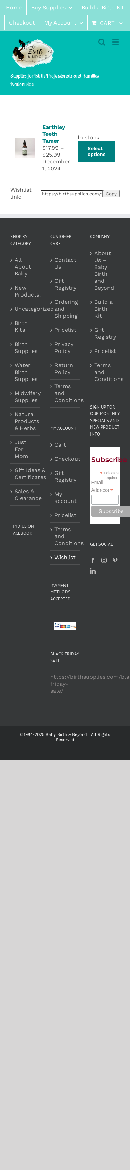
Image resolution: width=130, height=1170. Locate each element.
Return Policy (63, 368)
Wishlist (65, 557)
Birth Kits (21, 326)
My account (65, 497)
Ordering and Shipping (65, 309)
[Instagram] (104, 560)
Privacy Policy (63, 347)
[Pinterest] (115, 560)
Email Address (102, 487)
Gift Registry (65, 284)
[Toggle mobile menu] (116, 42)
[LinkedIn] (93, 571)
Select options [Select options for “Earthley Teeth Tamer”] (96, 151)
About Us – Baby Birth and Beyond (104, 270)
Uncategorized (34, 309)
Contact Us (65, 263)
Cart (60, 444)
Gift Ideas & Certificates (30, 473)
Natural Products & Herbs (27, 421)
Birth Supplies (26, 347)
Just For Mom (21, 449)
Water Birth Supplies (26, 372)
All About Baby (23, 266)
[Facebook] (93, 560)
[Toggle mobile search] (101, 42)
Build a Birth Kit (103, 309)
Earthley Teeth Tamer (53, 134)
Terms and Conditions (65, 393)
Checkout (65, 459)
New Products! (28, 291)
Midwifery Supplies (28, 396)
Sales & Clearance (28, 495)
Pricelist (65, 330)
